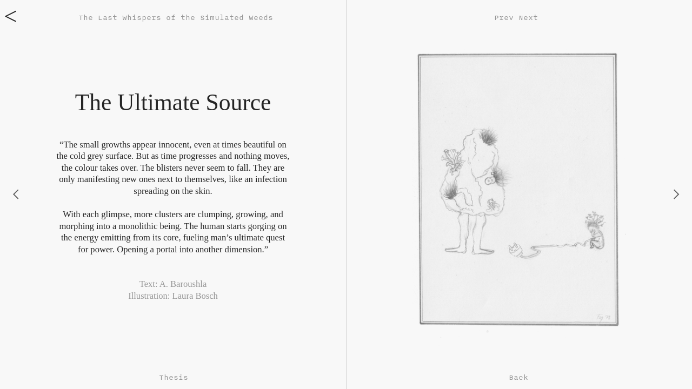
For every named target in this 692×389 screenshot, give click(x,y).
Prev (504, 17)
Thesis (173, 377)
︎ (676, 194)
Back (518, 377)
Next (528, 17)
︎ (16, 194)
